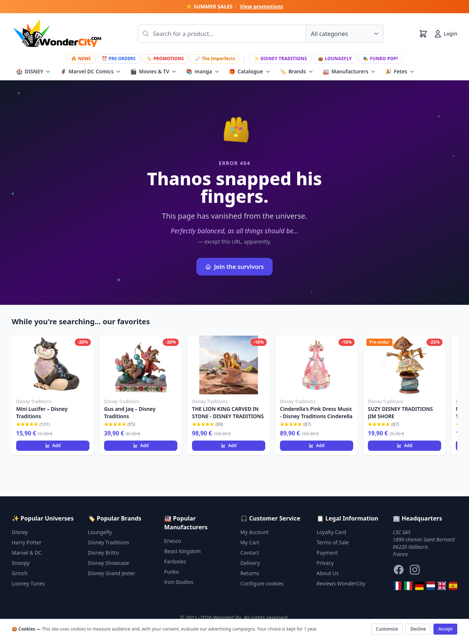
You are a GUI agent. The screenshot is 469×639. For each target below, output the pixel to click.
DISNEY (33, 71)
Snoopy (21, 562)
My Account (254, 532)
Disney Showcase (108, 562)
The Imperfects (215, 58)
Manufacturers (349, 71)
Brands (296, 71)
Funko (171, 571)
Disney (20, 532)
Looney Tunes (28, 583)
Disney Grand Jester (111, 573)
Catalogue (249, 71)
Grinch (20, 573)
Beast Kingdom (182, 551)
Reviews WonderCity (341, 583)
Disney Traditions (280, 58)
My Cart (249, 542)
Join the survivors (234, 267)
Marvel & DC (27, 552)
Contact (249, 552)
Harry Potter (26, 542)
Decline (418, 629)
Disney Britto (103, 552)
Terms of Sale (333, 542)
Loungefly (335, 58)
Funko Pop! (380, 58)
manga (202, 71)
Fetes (399, 71)
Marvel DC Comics (90, 71)
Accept (445, 629)
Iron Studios (178, 581)
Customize (387, 629)
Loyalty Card (331, 532)
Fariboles (175, 561)
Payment (327, 552)
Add (52, 445)
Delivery (250, 562)
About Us (328, 573)
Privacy (325, 562)
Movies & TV (153, 71)
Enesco (172, 540)
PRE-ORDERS (119, 58)
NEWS (81, 58)
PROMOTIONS (165, 58)
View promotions (261, 6)
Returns (249, 573)
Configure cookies (262, 583)
